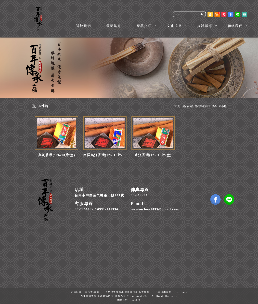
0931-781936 (107, 209)
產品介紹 (144, 26)
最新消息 (113, 26)
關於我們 (83, 26)
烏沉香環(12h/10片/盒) (56, 155)
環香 (214, 106)
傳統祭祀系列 (202, 106)
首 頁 (177, 106)
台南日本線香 (163, 292)
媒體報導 (204, 26)
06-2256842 (84, 209)
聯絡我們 (235, 26)
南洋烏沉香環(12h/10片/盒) (105, 155)
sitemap (182, 292)
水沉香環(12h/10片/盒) (153, 155)
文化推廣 (174, 26)
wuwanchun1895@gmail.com (155, 209)
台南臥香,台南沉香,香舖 (85, 292)
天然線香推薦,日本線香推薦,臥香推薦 (127, 292)
